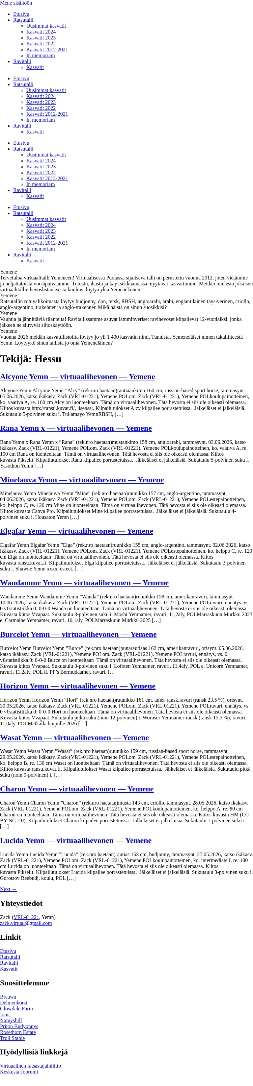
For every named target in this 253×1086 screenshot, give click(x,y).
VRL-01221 (26, 917)
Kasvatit (35, 67)
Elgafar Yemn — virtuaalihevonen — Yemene (76, 531)
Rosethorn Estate (18, 1032)
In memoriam (40, 55)
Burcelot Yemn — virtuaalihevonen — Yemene (78, 634)
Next (8, 889)
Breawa (8, 997)
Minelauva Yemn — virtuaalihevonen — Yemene (82, 479)
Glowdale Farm (16, 1008)
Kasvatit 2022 (41, 43)
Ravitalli (22, 61)
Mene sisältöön (16, 3)
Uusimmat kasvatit (46, 26)
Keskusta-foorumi (19, 1071)
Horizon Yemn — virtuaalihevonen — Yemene (77, 686)
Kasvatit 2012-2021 (47, 49)
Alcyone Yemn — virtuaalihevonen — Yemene (77, 376)
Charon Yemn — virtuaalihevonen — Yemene (77, 788)
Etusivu (21, 14)
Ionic (5, 1014)
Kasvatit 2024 (41, 32)
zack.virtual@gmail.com (26, 923)
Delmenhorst (13, 1002)
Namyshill (11, 1020)
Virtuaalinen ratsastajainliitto (30, 1066)
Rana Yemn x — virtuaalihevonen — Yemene (76, 428)
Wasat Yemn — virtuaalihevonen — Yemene (74, 737)
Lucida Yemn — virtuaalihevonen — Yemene (76, 840)
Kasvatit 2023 (41, 37)
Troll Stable (12, 1038)
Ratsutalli (23, 20)
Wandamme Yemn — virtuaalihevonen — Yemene (84, 582)
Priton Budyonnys (19, 1026)
